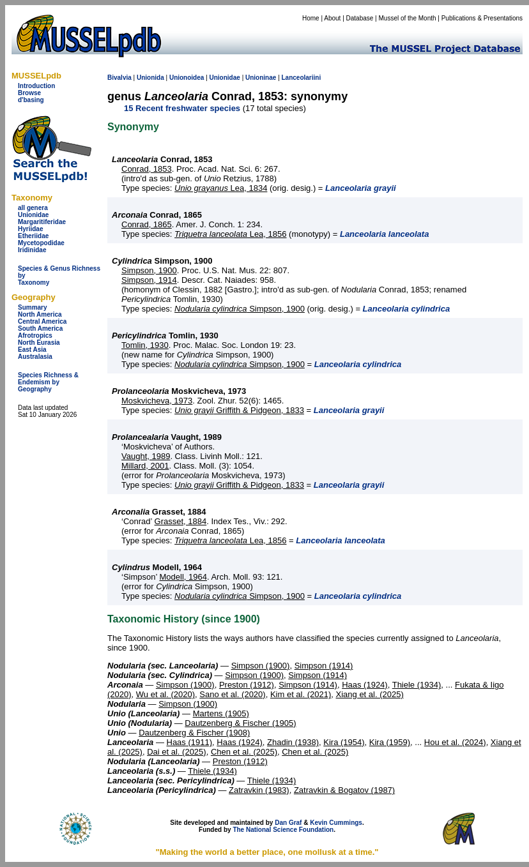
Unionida (150, 77)
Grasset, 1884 (181, 521)
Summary (32, 307)
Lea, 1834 (220, 188)
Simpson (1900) (260, 665)
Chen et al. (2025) (244, 752)
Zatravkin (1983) (259, 790)
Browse (29, 92)
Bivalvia (119, 77)
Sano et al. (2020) (232, 694)
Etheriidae (33, 235)
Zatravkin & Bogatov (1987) (344, 790)
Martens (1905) (221, 713)
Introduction (36, 85)
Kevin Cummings (336, 822)
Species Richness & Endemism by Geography (48, 382)
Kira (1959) (389, 742)
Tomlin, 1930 (145, 345)
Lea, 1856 (230, 234)
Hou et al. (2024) (455, 742)
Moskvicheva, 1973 (156, 400)
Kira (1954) (343, 742)
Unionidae (33, 214)
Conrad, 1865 (146, 224)
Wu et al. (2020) (165, 694)
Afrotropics (35, 335)
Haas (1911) (190, 742)
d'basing (31, 99)
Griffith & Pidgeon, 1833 (239, 410)
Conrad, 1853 (146, 169)
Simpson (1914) (324, 665)
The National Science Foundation (283, 829)
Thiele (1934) (416, 685)
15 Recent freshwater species (182, 108)
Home (310, 18)
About (332, 18)
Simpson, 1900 (149, 270)
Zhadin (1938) (293, 742)
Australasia (35, 356)
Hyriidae (30, 228)
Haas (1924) (365, 685)
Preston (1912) (246, 685)
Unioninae (260, 77)
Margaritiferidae (42, 221)
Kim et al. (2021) (300, 694)
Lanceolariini (301, 77)
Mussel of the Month (407, 18)
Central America (42, 321)
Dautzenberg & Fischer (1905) (240, 723)
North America (40, 314)
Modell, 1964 (182, 577)
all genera (33, 207)
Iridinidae (32, 249)
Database (360, 18)
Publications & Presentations (482, 18)
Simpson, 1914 (149, 280)
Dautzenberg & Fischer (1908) (194, 732)
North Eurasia (39, 342)
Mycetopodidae (41, 242)
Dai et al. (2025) (176, 752)
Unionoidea (186, 77)
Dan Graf (288, 822)
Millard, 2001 (145, 466)
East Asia (32, 349)
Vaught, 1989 (145, 456)
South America (40, 328)
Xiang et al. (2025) (370, 694)
